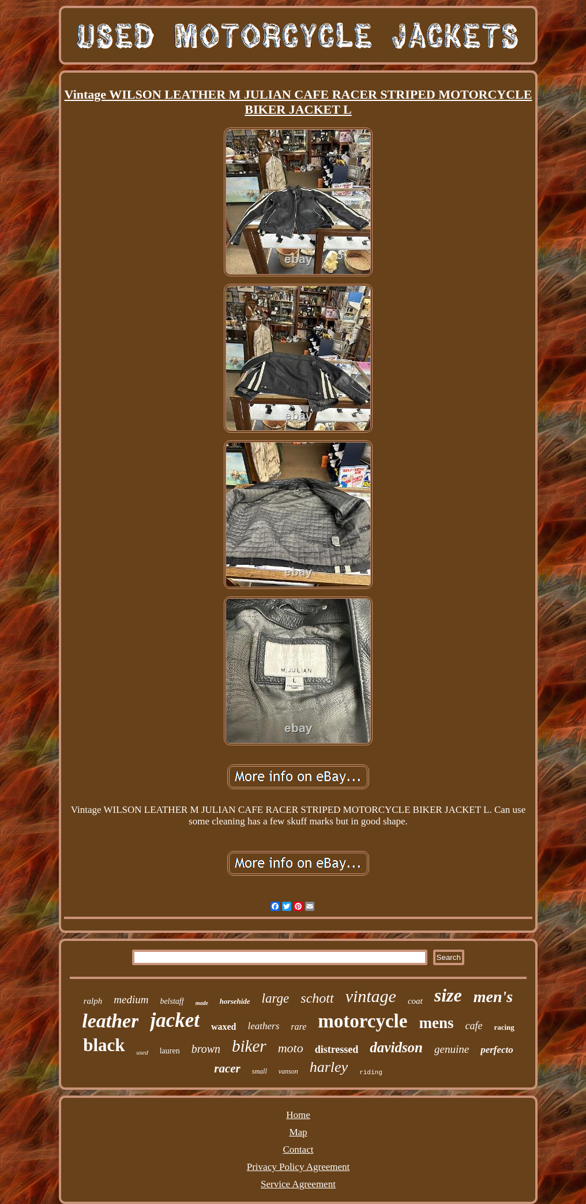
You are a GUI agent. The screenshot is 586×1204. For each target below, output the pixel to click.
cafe (473, 1026)
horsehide (235, 1001)
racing (504, 1027)
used (142, 1052)
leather (110, 1021)
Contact (298, 1149)
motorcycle (362, 1021)
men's (493, 997)
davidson (396, 1047)
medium (131, 999)
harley (329, 1067)
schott (316, 998)
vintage (370, 996)
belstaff (171, 1001)
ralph (93, 1001)
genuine (451, 1049)
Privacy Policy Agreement (298, 1166)
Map (298, 1132)
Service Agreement (298, 1184)
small (259, 1071)
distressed (337, 1049)
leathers (264, 1026)
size (448, 995)
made (202, 1003)
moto (290, 1048)
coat (415, 1001)
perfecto (496, 1049)
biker (249, 1046)
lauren (170, 1051)
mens (436, 1023)
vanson (288, 1071)
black (104, 1045)
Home (298, 1114)
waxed (223, 1027)
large (276, 998)
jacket (175, 1020)
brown (205, 1048)
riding (370, 1072)
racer (227, 1068)
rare (298, 1027)
